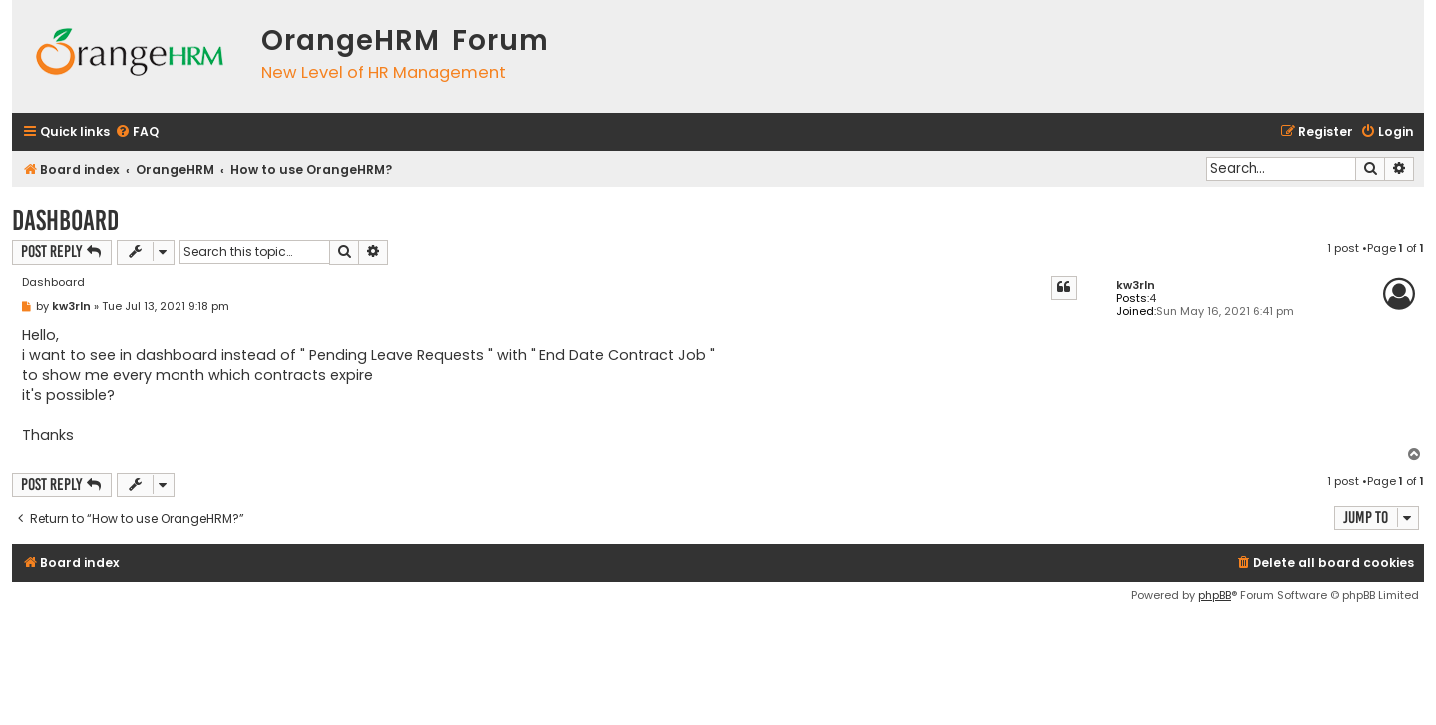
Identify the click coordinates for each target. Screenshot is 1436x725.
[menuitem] (137, 132)
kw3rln (1135, 285)
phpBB (1214, 595)
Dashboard (65, 220)
